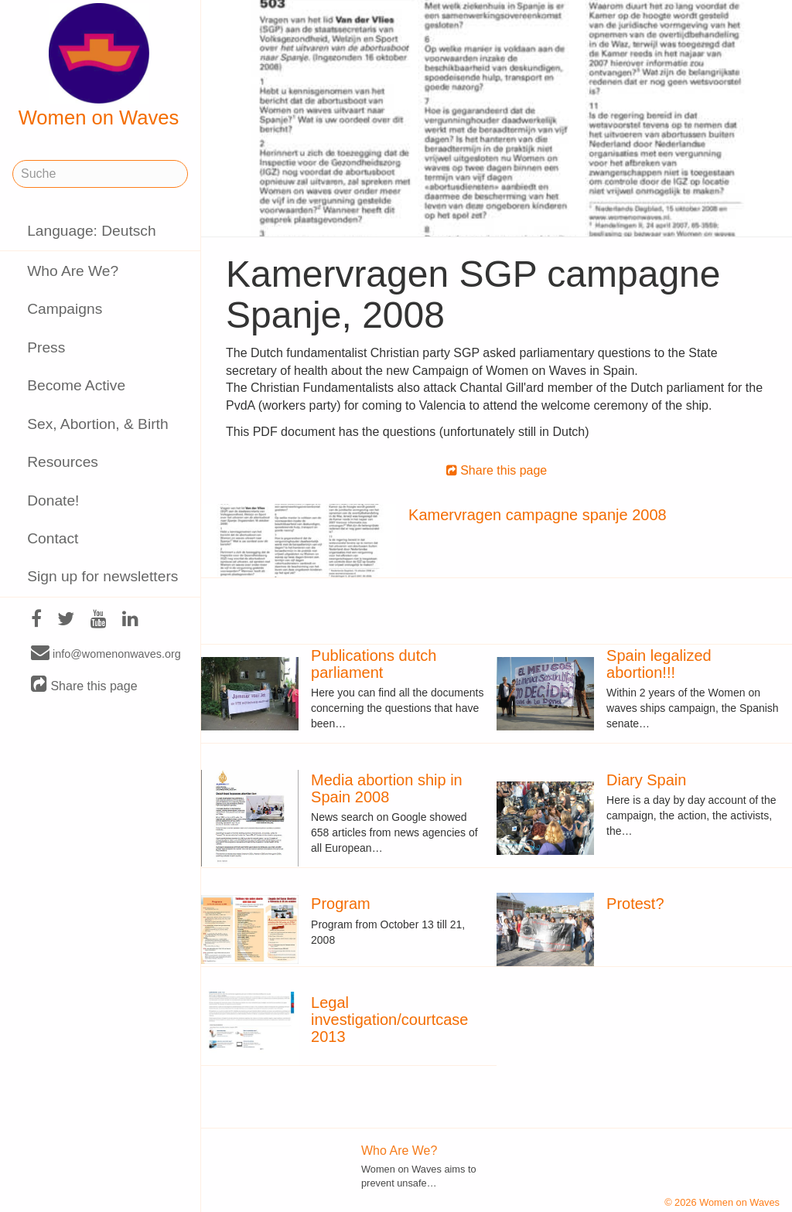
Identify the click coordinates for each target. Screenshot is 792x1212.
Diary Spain (646, 779)
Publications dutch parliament (373, 664)
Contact (52, 538)
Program (340, 903)
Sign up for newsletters (102, 576)
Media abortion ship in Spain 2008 (387, 788)
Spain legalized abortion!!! (659, 664)
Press (46, 347)
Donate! (53, 500)
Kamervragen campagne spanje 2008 (537, 514)
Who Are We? (72, 271)
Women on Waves (99, 65)
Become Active (76, 385)
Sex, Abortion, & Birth (97, 424)
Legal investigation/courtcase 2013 (389, 1019)
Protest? (635, 903)
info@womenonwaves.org (106, 653)
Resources (62, 462)
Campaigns (64, 309)
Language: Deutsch (91, 231)
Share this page (84, 685)
